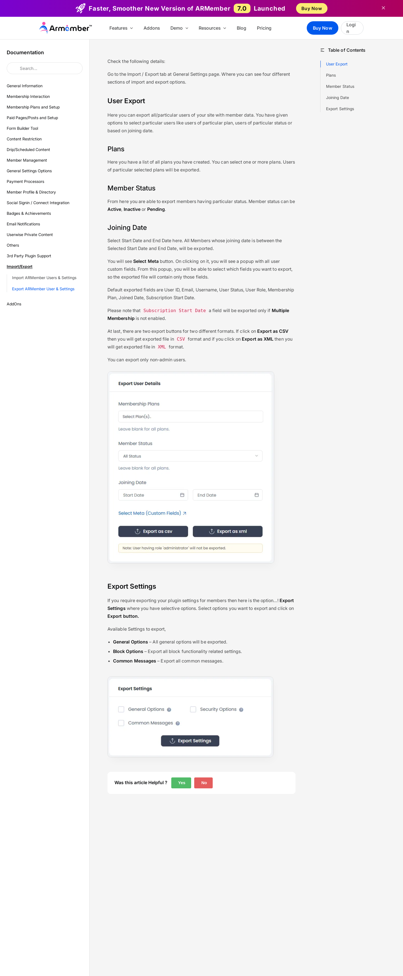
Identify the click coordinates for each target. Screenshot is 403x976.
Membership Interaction (28, 96)
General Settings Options (29, 170)
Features (128, 28)
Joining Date (337, 97)
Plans (331, 75)
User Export (337, 64)
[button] (137, 28)
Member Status (340, 86)
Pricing (263, 28)
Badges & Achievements (29, 213)
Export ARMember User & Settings (43, 288)
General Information (25, 85)
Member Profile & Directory (31, 192)
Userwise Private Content (30, 234)
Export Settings (340, 108)
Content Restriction (24, 138)
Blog (242, 28)
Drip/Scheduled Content (28, 149)
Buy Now (311, 8)
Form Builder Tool (22, 128)
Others (13, 245)
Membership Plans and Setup (33, 107)
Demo (183, 28)
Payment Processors (25, 181)
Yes (181, 782)
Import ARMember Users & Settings (44, 277)
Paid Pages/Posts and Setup (32, 117)
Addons (157, 28)
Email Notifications (23, 223)
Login (353, 28)
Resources (214, 28)
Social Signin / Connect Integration (38, 202)
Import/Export (19, 266)
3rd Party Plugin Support (29, 255)
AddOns (14, 303)
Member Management (27, 160)
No (203, 782)
